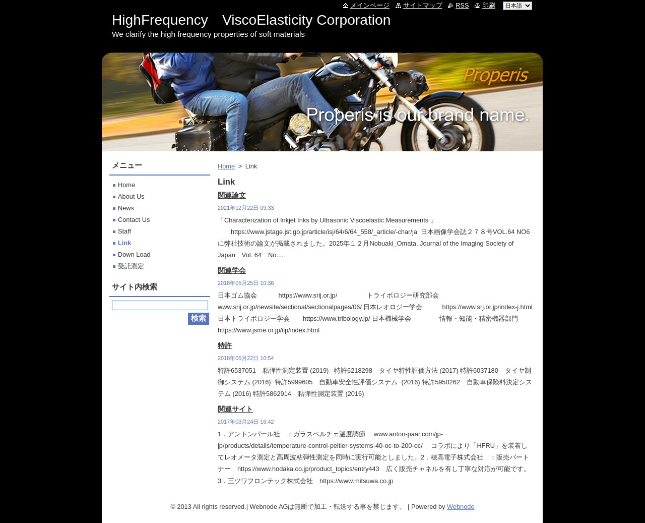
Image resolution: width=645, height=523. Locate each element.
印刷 (488, 5)
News (126, 208)
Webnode (461, 506)
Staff (124, 231)
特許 (225, 345)
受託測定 (131, 266)
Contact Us (134, 219)
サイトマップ (422, 5)
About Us (131, 196)
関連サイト (235, 409)
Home (226, 166)
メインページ (370, 5)
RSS (462, 5)
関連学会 (232, 270)
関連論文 (232, 195)
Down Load (134, 254)
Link (124, 243)
